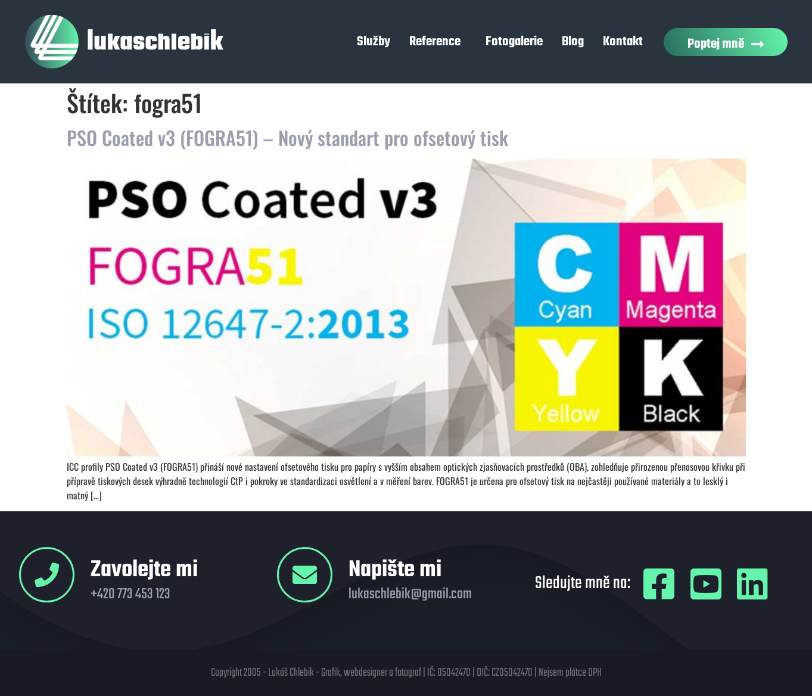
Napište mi (395, 570)
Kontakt (623, 42)
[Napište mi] (304, 574)
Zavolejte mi (144, 570)
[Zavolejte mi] (46, 574)
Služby (373, 42)
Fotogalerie (514, 42)
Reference (437, 42)
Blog (573, 42)
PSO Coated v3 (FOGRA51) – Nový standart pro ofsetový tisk (287, 137)
